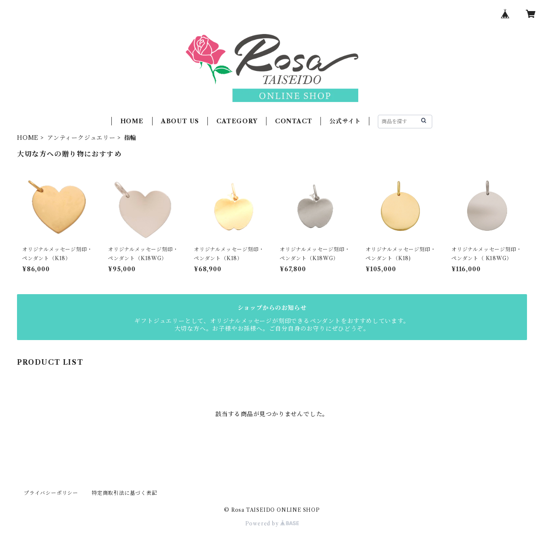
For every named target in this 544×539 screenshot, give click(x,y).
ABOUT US (180, 121)
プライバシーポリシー (51, 493)
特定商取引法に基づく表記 (124, 493)
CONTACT (293, 121)
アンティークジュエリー (81, 138)
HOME (132, 121)
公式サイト (344, 121)
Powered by (272, 523)
